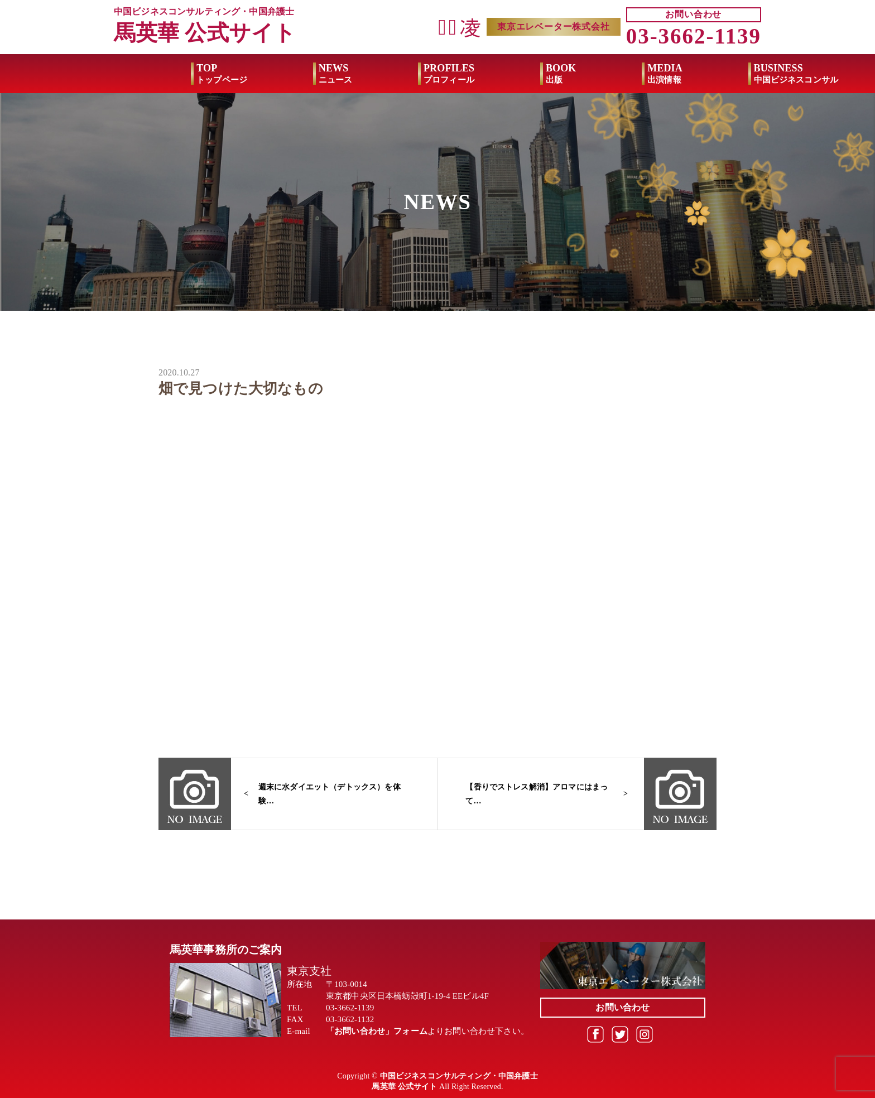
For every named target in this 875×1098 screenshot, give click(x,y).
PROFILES (372, 73)
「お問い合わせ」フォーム (376, 1031)
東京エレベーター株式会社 (553, 26)
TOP (144, 73)
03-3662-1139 (693, 36)
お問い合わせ (693, 14)
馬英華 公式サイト (205, 33)
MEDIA (587, 73)
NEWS (259, 73)
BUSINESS (718, 73)
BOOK (484, 73)
